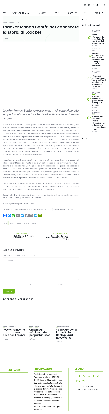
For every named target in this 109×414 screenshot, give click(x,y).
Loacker (12, 223)
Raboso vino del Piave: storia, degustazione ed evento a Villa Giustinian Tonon (98, 123)
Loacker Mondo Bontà (23, 223)
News (19, 22)
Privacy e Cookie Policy (89, 389)
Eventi (58, 13)
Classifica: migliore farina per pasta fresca (40, 332)
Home (5, 13)
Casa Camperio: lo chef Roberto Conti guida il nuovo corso (66, 333)
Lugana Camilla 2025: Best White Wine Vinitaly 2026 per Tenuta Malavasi (98, 59)
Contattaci (89, 386)
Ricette (87, 13)
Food (31, 326)
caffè (5, 223)
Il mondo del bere (73, 12)
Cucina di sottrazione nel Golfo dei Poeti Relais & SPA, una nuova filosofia (99, 81)
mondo (34, 223)
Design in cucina (99, 12)
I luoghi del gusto (44, 12)
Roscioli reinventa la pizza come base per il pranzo (14, 332)
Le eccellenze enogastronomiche (21, 12)
